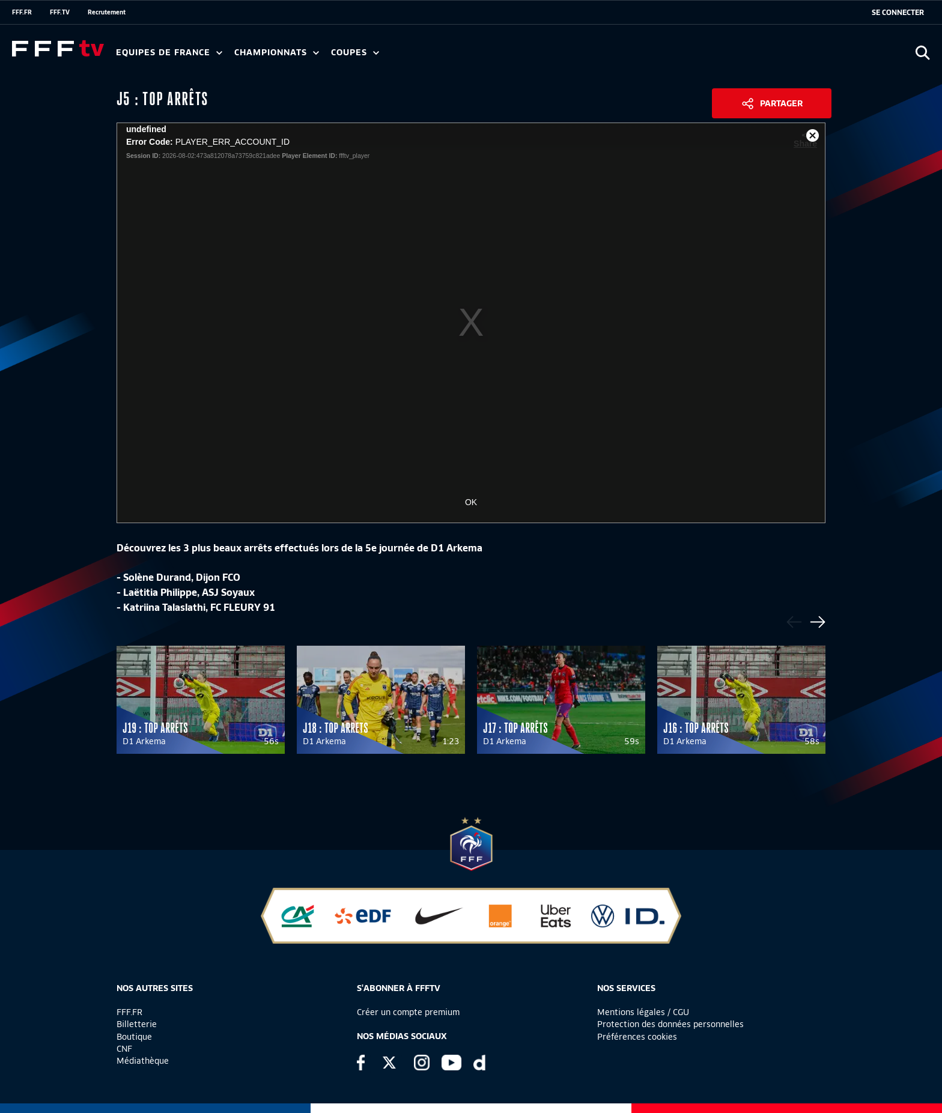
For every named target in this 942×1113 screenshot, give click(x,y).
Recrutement (107, 12)
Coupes (355, 52)
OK (471, 502)
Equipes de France (169, 52)
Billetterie (137, 1024)
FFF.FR (22, 12)
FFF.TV (60, 12)
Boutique (134, 1037)
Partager (781, 103)
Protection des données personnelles (670, 1024)
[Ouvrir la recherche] (922, 52)
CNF (124, 1049)
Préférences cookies (637, 1037)
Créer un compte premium (408, 1012)
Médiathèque (143, 1061)
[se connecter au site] (898, 12)
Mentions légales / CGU (643, 1012)
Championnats (276, 52)
